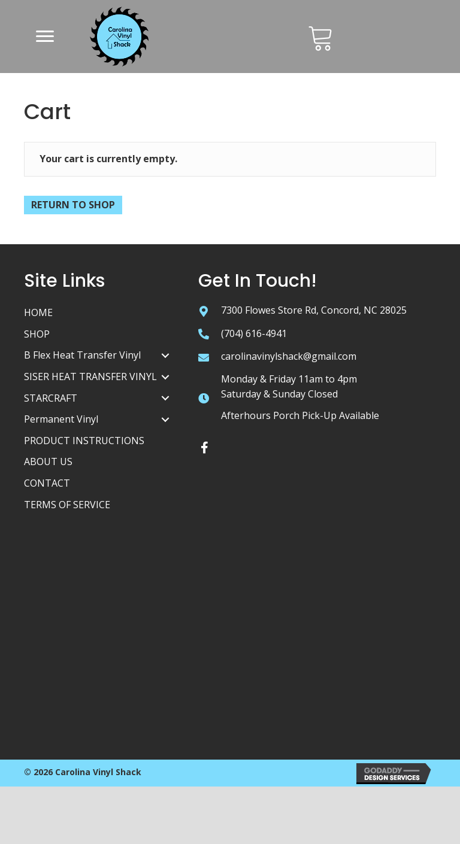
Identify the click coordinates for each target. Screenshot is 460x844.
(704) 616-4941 (254, 333)
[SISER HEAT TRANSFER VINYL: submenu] (165, 377)
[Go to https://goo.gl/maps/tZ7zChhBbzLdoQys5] (203, 310)
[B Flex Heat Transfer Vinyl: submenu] (165, 356)
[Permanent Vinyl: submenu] (165, 420)
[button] (45, 36)
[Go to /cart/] (320, 37)
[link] (99, 313)
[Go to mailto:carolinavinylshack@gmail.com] (203, 357)
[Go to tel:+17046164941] (203, 334)
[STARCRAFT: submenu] (165, 398)
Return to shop (73, 204)
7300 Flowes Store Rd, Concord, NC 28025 (314, 310)
